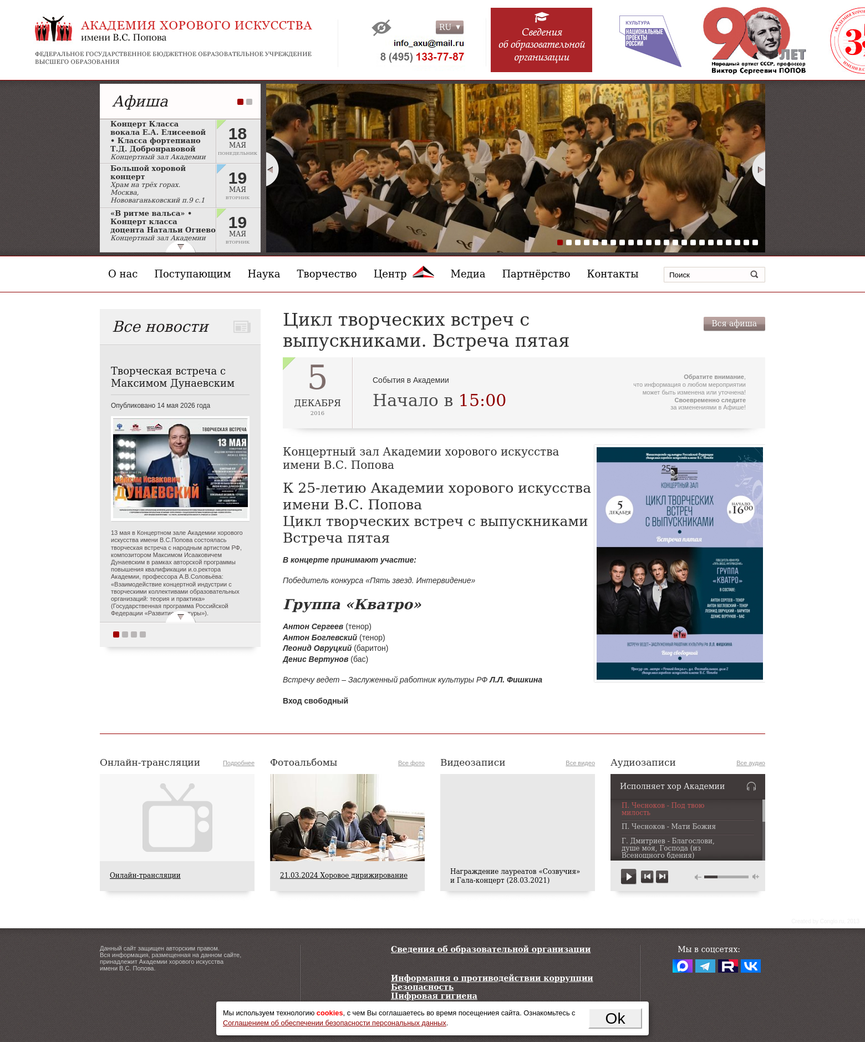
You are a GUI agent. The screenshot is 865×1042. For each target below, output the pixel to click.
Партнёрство (536, 274)
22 (746, 242)
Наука (264, 274)
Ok (615, 1018)
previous (647, 877)
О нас (123, 274)
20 (728, 242)
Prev (272, 169)
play (629, 877)
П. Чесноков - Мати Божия (669, 827)
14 (675, 242)
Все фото (411, 763)
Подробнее (239, 763)
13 (666, 242)
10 (640, 242)
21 (737, 242)
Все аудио (750, 763)
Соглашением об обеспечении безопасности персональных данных (334, 1023)
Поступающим (192, 274)
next (661, 877)
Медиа (468, 274)
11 (649, 242)
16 (693, 242)
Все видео (580, 763)
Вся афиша (734, 323)
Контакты (613, 274)
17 (702, 242)
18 (711, 242)
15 (684, 242)
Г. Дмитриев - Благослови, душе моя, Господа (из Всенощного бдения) (668, 848)
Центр (404, 274)
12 (657, 242)
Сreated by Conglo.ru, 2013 (825, 921)
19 (719, 242)
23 (755, 242)
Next (759, 169)
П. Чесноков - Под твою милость (663, 809)
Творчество (327, 274)
